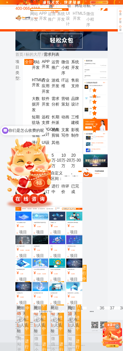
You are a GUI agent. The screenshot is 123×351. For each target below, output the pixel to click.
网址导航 (85, 5)
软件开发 (44, 30)
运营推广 (62, 30)
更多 (104, 133)
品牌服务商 (71, 30)
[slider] (99, 90)
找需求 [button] (33, 10)
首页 (27, 30)
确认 (80, 171)
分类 (18, 30)
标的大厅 (35, 30)
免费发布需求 (104, 9)
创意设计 (53, 30)
